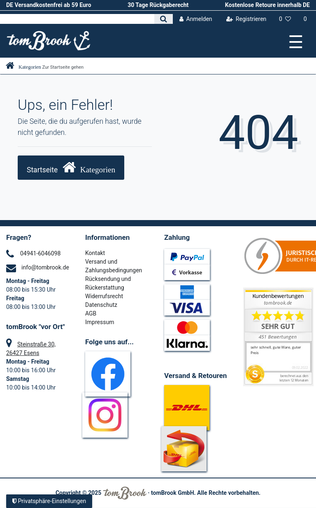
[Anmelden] (195, 19)
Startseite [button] (71, 167)
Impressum (99, 322)
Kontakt (95, 253)
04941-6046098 (40, 253)
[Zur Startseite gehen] (45, 67)
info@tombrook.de (45, 267)
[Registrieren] (246, 19)
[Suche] (163, 19)
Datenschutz (101, 305)
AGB (90, 313)
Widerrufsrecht (104, 296)
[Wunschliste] (285, 19)
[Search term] (77, 19)
